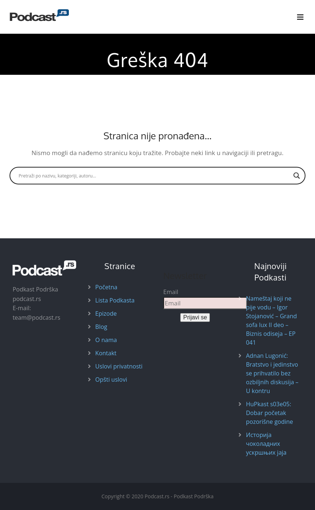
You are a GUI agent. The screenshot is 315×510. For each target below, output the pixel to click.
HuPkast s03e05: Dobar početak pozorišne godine (269, 413)
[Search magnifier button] (297, 175)
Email (170, 292)
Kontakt (105, 353)
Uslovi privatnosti (118, 366)
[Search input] (154, 175)
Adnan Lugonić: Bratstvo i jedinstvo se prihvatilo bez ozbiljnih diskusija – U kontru (272, 373)
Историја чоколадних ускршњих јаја (266, 443)
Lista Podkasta (114, 300)
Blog (101, 327)
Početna (106, 287)
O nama (106, 340)
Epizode (106, 313)
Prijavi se (195, 317)
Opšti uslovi (111, 379)
